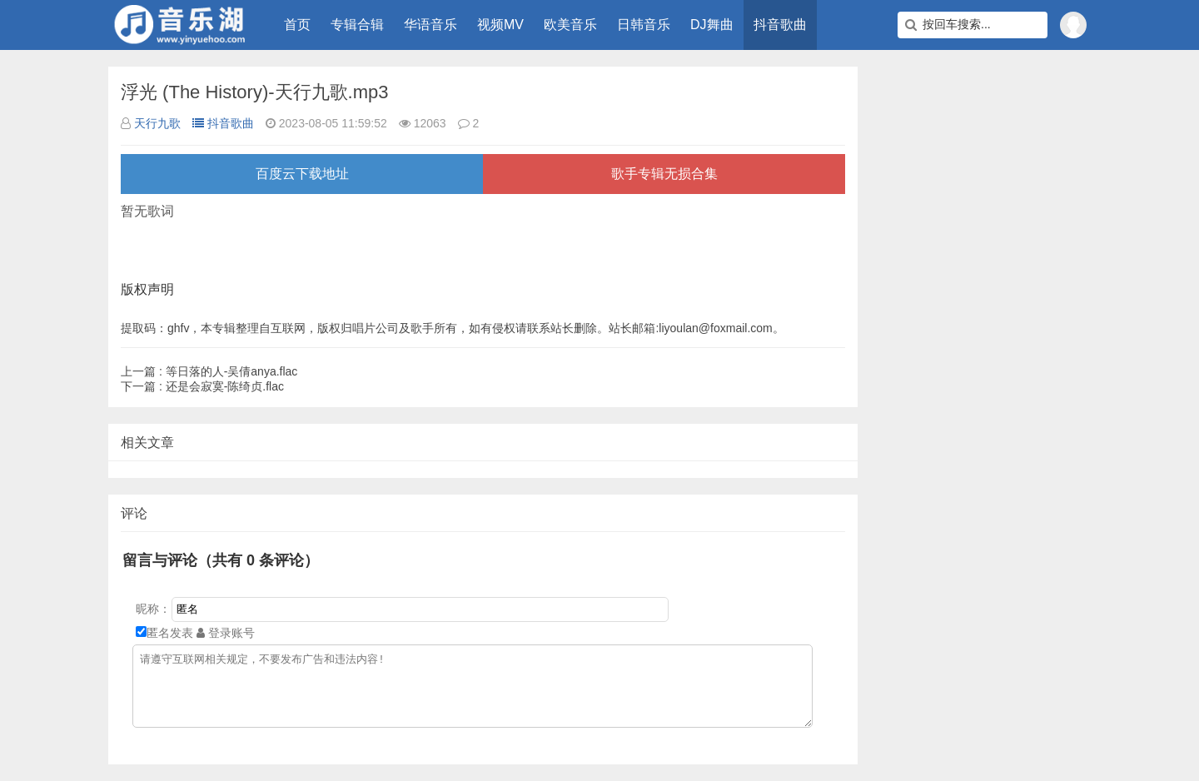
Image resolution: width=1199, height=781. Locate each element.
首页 (297, 24)
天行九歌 (157, 123)
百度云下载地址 (302, 174)
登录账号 (226, 632)
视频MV (500, 24)
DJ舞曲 (712, 24)
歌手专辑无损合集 (664, 174)
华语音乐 (430, 24)
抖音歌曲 (780, 24)
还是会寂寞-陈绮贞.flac (202, 386)
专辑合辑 (357, 24)
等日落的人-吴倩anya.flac (209, 371)
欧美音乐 (570, 24)
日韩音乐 (643, 24)
